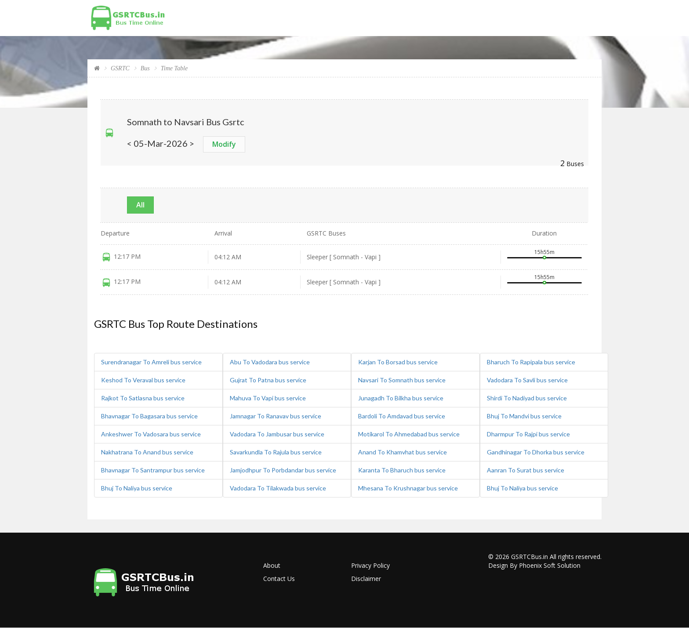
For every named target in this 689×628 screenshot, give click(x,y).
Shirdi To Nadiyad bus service (527, 398)
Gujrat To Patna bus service (268, 380)
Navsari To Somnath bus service (402, 380)
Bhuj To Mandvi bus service (524, 416)
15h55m (544, 252)
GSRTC (120, 68)
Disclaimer (366, 578)
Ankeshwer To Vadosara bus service (151, 434)
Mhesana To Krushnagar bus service (408, 488)
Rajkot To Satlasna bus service (143, 398)
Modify (224, 144)
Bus (145, 68)
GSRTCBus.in (529, 556)
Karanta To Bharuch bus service (402, 470)
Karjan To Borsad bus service (398, 362)
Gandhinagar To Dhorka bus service (535, 452)
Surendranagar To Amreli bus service (151, 362)
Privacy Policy (370, 565)
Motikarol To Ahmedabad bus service (409, 434)
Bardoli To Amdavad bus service (401, 416)
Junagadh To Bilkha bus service (400, 398)
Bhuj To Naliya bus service (136, 488)
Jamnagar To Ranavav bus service (275, 416)
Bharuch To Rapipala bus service (531, 362)
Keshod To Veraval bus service (143, 380)
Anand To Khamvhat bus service (402, 452)
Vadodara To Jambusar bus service (277, 434)
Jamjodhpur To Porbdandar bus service (283, 470)
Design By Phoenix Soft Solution (534, 565)
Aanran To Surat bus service (525, 470)
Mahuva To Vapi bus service (268, 398)
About (271, 565)
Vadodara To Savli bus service (527, 380)
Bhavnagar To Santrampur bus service (153, 470)
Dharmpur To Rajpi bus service (528, 434)
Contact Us (279, 578)
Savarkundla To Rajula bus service (276, 452)
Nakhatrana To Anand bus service (147, 452)
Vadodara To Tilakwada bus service (278, 488)
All (140, 205)
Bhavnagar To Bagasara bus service (149, 416)
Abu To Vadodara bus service (270, 362)
